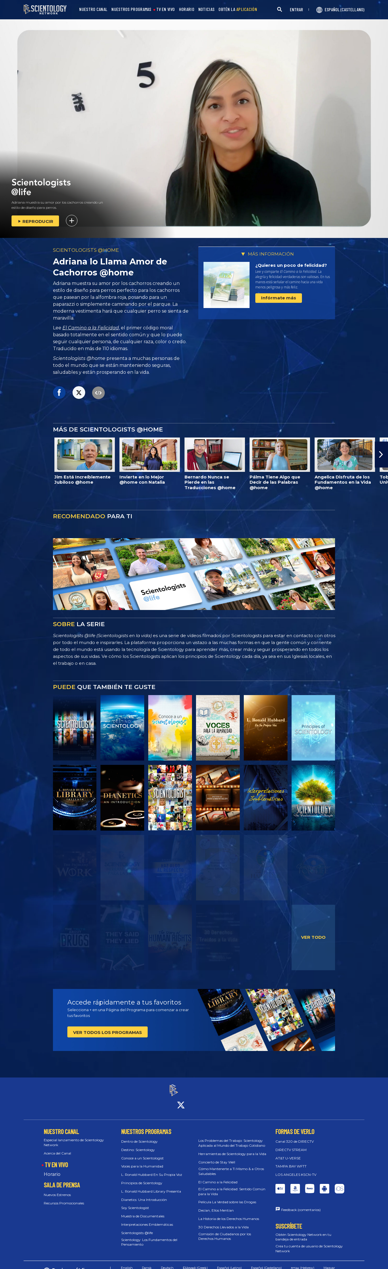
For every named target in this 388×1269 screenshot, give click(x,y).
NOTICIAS (206, 9)
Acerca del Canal (57, 1148)
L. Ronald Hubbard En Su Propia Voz (151, 1169)
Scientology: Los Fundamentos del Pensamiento (149, 1237)
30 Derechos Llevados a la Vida (223, 1222)
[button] (381, 455)
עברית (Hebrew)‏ (302, 1263)
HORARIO (186, 9)
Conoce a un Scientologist (142, 1153)
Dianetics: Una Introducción (144, 1194)
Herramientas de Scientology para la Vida (232, 1148)
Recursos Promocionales (64, 1198)
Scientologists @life (137, 1227)
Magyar (329, 1263)
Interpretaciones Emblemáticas (147, 1219)
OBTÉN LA (237, 9)
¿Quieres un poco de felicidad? (291, 265)
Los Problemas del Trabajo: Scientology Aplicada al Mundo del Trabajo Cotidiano (231, 1138)
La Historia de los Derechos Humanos (228, 1213)
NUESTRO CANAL (93, 9)
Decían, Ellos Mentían (216, 1205)
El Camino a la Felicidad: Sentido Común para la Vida (231, 1186)
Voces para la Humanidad (142, 1161)
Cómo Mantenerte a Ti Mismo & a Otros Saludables (231, 1166)
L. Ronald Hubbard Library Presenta (151, 1186)
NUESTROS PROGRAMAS (131, 9)
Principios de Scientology (141, 1178)
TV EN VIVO (165, 9)
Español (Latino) (229, 1263)
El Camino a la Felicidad (90, 328)
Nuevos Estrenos (57, 1189)
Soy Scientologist (135, 1203)
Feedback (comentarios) (301, 1204)
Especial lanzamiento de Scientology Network (74, 1137)
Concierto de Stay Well (216, 1157)
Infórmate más (278, 298)
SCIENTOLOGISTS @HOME (86, 250)
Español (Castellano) (266, 1263)
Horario (52, 1169)
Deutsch (167, 1263)
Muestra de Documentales (142, 1211)
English (127, 1263)
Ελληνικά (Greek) (195, 1263)
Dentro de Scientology (139, 1136)
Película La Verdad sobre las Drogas (227, 1197)
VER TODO (313, 937)
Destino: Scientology (138, 1144)
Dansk (147, 1263)
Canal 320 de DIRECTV (294, 1136)
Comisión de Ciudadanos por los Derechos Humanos (224, 1231)
